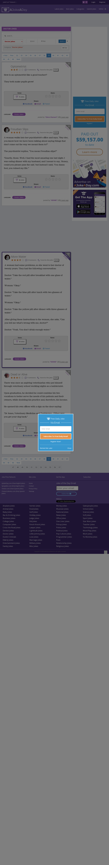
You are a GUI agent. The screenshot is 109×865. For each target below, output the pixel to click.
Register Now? (55, 441)
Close (69, 448)
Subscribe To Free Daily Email (55, 436)
